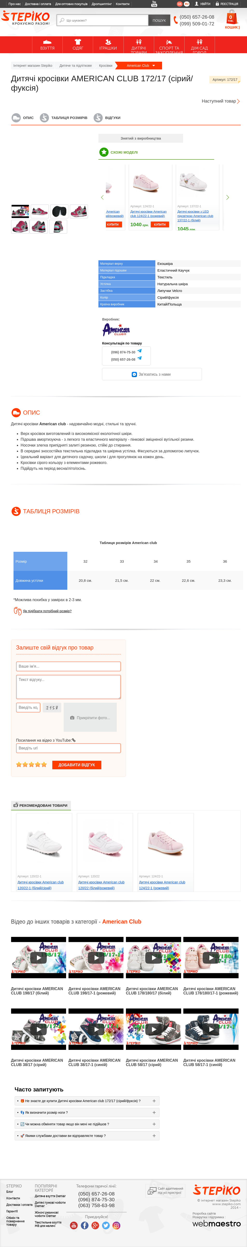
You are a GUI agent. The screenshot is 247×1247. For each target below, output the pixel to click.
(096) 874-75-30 (123, 352)
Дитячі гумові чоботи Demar (49, 1207)
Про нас (14, 4)
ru (186, 4)
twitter (113, 1224)
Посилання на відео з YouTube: (45, 740)
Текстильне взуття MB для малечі (49, 1229)
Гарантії (12, 1215)
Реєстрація (229, 4)
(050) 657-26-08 (123, 359)
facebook (92, 1224)
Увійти (205, 4)
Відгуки (112, 118)
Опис (28, 118)
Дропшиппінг (102, 4)
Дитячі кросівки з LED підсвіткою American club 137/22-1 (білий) (195, 216)
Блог (9, 1192)
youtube (81, 1224)
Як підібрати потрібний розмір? (47, 611)
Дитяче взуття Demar (49, 1198)
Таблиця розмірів (69, 118)
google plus (103, 1226)
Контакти (123, 4)
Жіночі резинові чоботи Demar (50, 1217)
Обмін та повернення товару (15, 1225)
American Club (141, 65)
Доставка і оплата (38, 4)
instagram (124, 1224)
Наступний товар (219, 101)
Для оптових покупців (71, 4)
